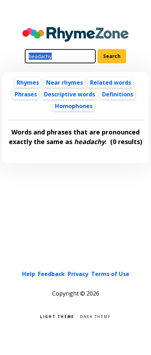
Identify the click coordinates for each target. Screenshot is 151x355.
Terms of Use (110, 274)
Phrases (26, 94)
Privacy (78, 274)
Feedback (51, 274)
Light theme (57, 316)
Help (28, 274)
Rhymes (28, 82)
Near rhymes (64, 82)
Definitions (117, 94)
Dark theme (95, 316)
